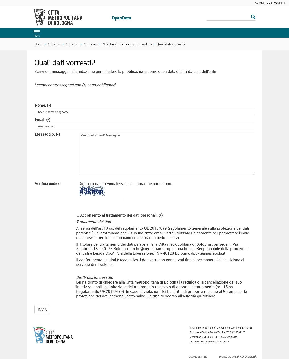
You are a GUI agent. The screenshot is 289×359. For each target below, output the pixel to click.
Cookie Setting (198, 356)
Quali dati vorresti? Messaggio (166, 153)
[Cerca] (231, 17)
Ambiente (54, 44)
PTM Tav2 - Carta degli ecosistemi (127, 44)
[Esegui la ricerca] (253, 17)
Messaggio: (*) (47, 134)
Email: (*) (42, 119)
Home (38, 44)
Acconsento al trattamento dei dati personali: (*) (121, 215)
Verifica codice (47, 183)
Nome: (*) (43, 105)
